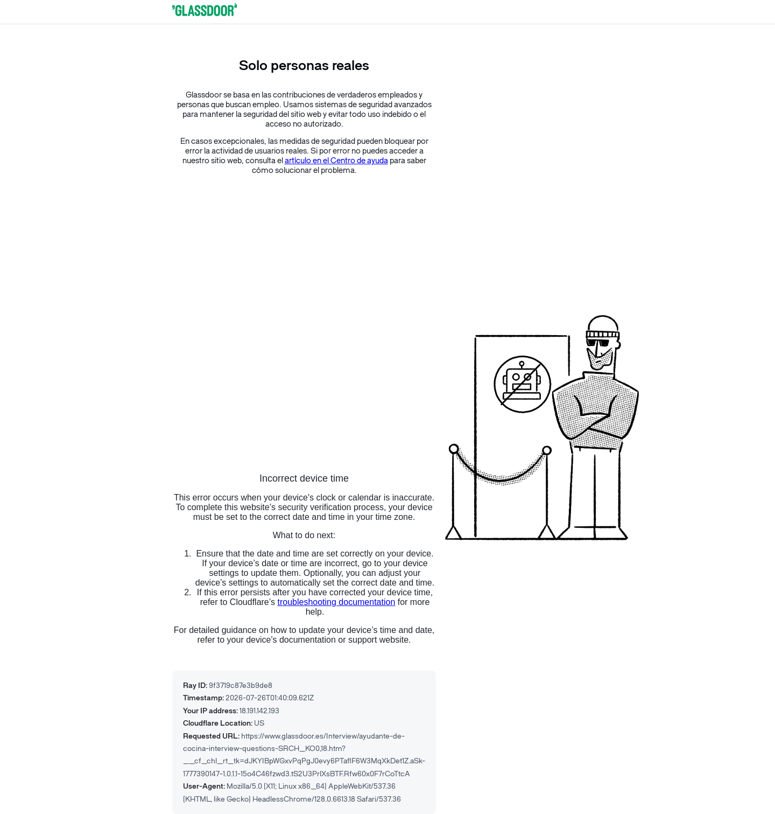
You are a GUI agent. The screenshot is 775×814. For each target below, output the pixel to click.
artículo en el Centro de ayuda (336, 160)
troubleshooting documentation (336, 602)
